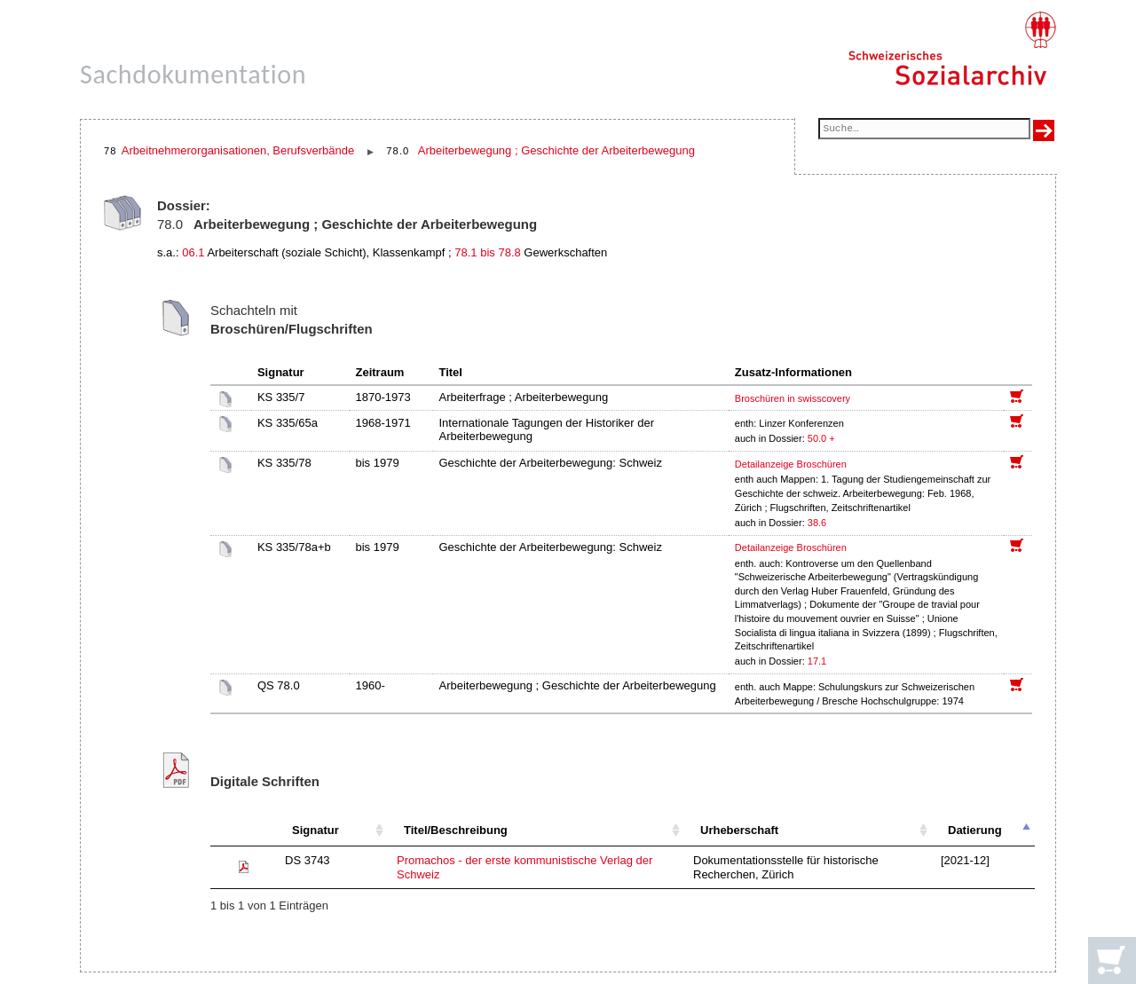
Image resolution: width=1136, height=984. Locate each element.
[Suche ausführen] (1043, 130)
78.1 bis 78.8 (487, 252)
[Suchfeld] (924, 130)
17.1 (818, 661)
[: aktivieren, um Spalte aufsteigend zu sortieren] (243, 831)
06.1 (193, 252)
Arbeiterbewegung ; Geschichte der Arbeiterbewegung (556, 150)
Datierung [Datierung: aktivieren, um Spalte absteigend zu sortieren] (975, 830)
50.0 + (821, 438)
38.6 (818, 522)
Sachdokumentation (193, 74)
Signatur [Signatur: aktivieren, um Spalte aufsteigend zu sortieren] (315, 830)
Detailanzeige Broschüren (791, 464)
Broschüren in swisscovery (792, 398)
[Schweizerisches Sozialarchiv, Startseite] (952, 49)
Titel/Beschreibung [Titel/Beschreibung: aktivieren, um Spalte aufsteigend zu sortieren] (456, 830)
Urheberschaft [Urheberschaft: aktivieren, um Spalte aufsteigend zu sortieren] (739, 830)
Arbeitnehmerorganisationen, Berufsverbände (238, 150)
